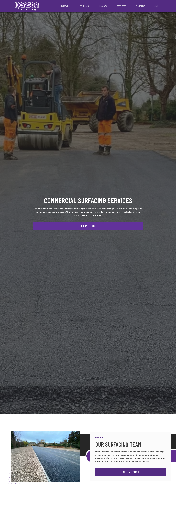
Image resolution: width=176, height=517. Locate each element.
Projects (103, 6)
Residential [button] (65, 6)
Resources (121, 6)
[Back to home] (27, 6)
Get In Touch (88, 226)
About (157, 6)
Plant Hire (140, 6)
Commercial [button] (85, 6)
